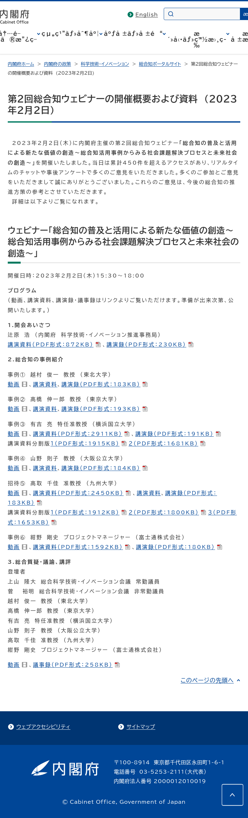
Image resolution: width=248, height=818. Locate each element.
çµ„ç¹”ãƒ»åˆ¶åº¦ (70, 34)
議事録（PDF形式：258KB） (76, 664)
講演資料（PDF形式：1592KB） (81, 547)
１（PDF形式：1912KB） (88, 512)
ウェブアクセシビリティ (43, 726)
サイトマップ (141, 726)
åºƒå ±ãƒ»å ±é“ (133, 34)
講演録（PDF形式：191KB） (178, 433)
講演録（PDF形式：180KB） (179, 547)
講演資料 (45, 384)
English (146, 14)
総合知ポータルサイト (160, 64)
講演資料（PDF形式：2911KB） (81, 433)
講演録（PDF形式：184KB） (104, 468)
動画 (17, 384)
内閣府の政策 (57, 64)
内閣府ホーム (21, 64)
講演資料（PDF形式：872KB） (54, 344)
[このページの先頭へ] (232, 794)
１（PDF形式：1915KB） (88, 443)
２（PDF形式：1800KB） (167, 512)
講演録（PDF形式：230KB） (150, 344)
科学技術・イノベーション (105, 64)
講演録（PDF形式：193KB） (104, 408)
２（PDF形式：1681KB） (167, 443)
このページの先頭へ (207, 680)
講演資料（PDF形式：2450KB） (82, 493)
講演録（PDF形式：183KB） (104, 384)
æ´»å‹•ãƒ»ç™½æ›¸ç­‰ (196, 39)
